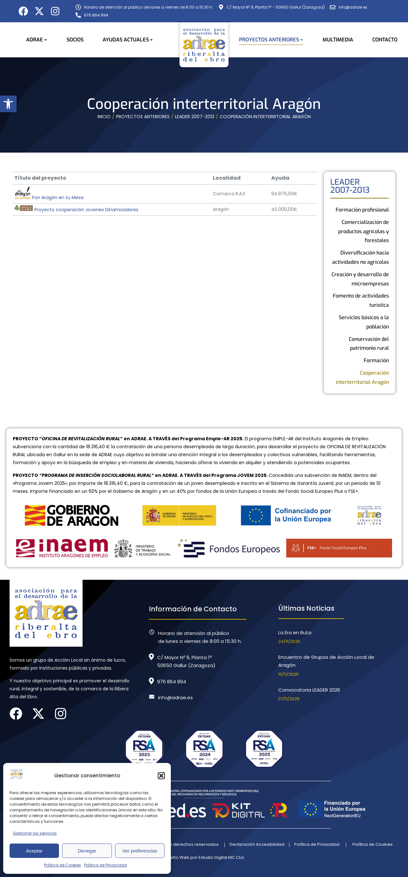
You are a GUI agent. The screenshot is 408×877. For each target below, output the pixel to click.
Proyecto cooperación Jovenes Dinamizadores (76, 209)
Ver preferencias (139, 850)
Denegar (87, 850)
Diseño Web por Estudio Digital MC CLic (204, 857)
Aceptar (34, 850)
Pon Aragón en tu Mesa (49, 197)
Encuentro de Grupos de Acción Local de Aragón (326, 661)
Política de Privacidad (105, 865)
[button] (8, 104)
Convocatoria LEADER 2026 (309, 690)
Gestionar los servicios (35, 833)
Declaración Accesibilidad (256, 844)
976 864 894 (171, 681)
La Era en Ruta (294, 632)
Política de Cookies (62, 865)
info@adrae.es (175, 697)
